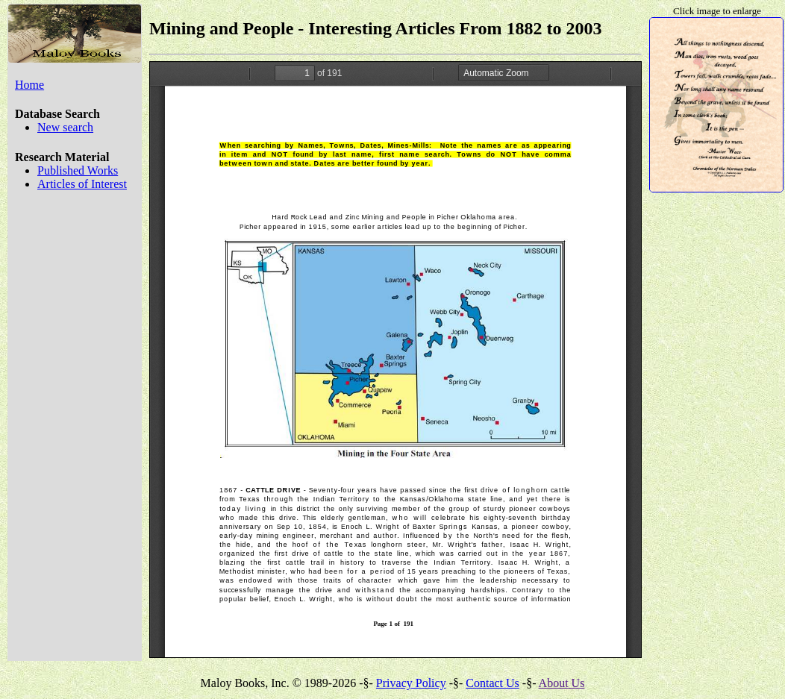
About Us (562, 683)
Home (29, 84)
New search (65, 127)
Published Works (77, 170)
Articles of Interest (82, 184)
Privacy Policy (411, 683)
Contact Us (492, 683)
